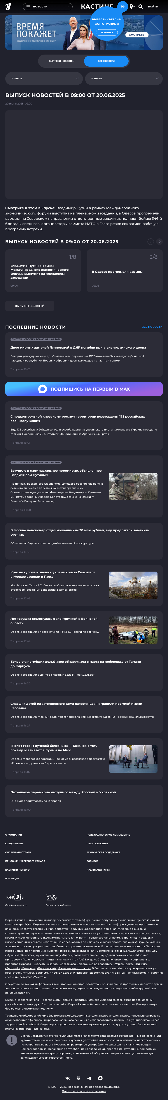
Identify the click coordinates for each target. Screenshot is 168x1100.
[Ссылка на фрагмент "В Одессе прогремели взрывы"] (125, 270)
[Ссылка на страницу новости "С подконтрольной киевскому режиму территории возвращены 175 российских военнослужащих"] (84, 426)
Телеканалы (40, 1028)
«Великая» (28, 968)
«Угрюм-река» (123, 963)
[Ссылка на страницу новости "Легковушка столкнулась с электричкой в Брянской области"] (84, 630)
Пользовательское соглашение (108, 834)
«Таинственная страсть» (74, 968)
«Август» (40, 963)
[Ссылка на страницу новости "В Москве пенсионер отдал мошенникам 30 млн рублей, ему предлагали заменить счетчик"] (84, 541)
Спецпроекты (14, 843)
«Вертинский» (46, 968)
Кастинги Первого (17, 869)
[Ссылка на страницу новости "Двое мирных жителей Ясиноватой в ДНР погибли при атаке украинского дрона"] (84, 355)
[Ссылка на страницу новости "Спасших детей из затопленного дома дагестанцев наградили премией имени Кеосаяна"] (84, 714)
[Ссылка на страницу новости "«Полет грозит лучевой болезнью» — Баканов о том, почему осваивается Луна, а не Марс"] (84, 759)
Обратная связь (97, 843)
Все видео (12, 878)
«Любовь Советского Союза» (67, 963)
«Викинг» (141, 963)
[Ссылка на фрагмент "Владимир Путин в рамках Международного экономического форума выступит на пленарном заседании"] (43, 270)
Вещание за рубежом (58, 900)
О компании (13, 834)
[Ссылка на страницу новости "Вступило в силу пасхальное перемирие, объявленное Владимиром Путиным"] (84, 486)
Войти (153, 6)
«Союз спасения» (100, 963)
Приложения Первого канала (25, 861)
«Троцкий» (12, 968)
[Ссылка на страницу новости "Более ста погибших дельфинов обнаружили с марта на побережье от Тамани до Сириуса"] (84, 672)
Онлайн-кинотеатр (18, 852)
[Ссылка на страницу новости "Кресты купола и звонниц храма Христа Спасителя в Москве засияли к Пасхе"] (84, 585)
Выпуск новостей (29, 306)
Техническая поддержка (103, 852)
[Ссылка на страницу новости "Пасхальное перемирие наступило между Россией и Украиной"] (84, 801)
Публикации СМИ (98, 869)
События (92, 861)
